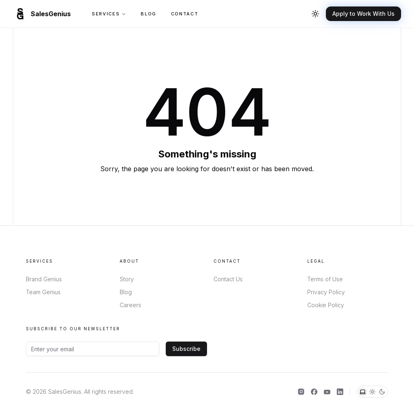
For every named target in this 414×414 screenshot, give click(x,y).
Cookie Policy (325, 304)
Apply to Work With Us (363, 13)
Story (127, 279)
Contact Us (228, 279)
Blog (148, 14)
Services (109, 14)
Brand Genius (44, 279)
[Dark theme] (382, 392)
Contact (185, 14)
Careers (130, 304)
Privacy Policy (326, 292)
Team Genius (43, 292)
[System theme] (363, 392)
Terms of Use (325, 279)
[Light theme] (372, 392)
